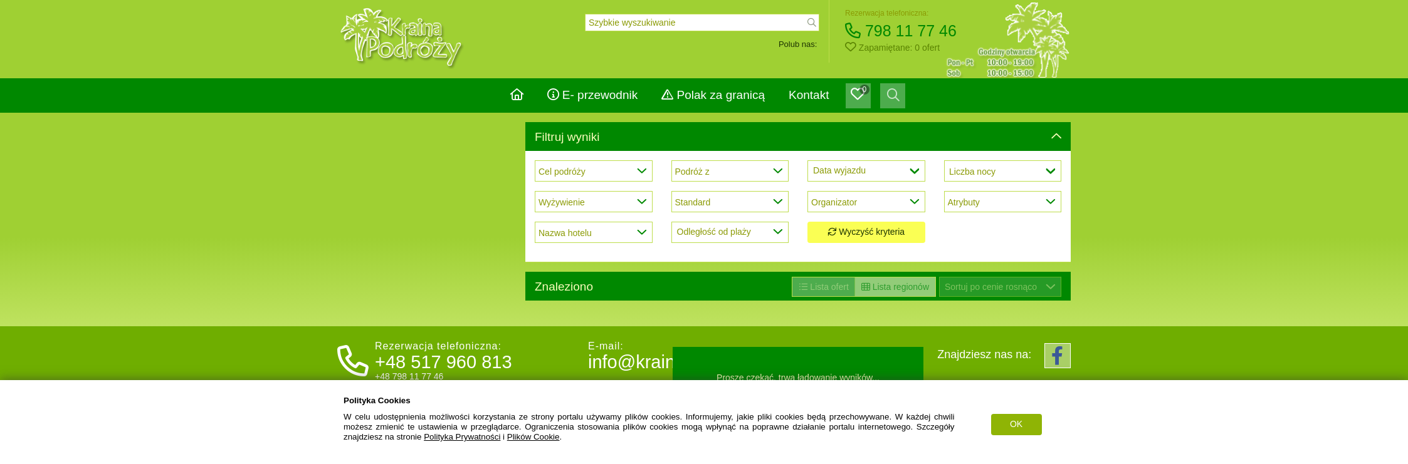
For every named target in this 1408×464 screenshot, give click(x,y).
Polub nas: (798, 44)
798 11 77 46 (901, 30)
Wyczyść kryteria (866, 232)
